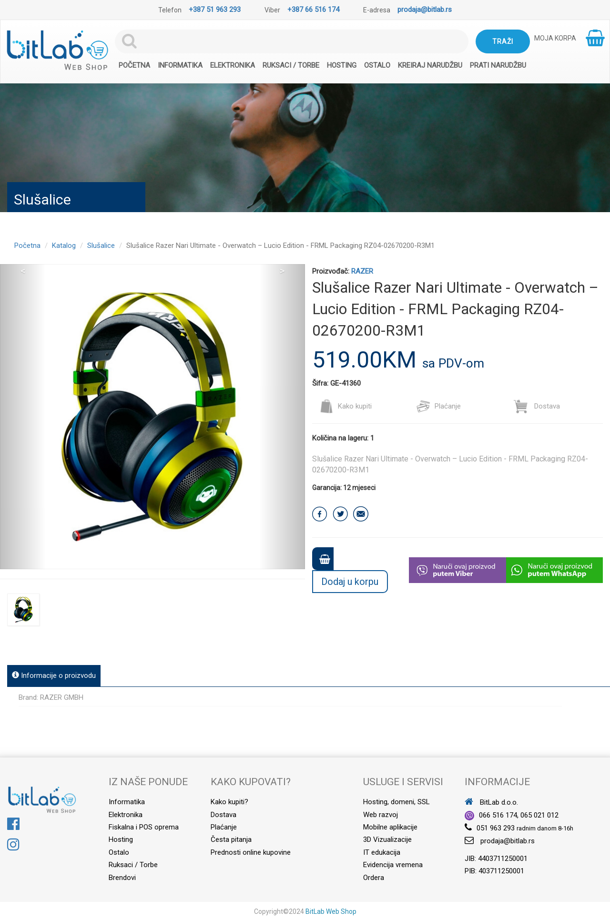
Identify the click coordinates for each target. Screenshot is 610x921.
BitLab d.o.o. (491, 802)
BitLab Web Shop (330, 911)
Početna (134, 65)
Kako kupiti (345, 406)
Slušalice (101, 245)
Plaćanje (438, 406)
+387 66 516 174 (313, 9)
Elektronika (232, 65)
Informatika (180, 65)
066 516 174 (498, 815)
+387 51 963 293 (215, 9)
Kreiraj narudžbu (430, 65)
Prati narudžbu (498, 65)
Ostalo (377, 65)
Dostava (536, 406)
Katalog (64, 245)
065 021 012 (539, 815)
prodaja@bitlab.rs (424, 9)
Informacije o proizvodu (54, 675)
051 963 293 (496, 828)
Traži (502, 41)
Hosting (341, 65)
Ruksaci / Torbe (291, 65)
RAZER (362, 271)
